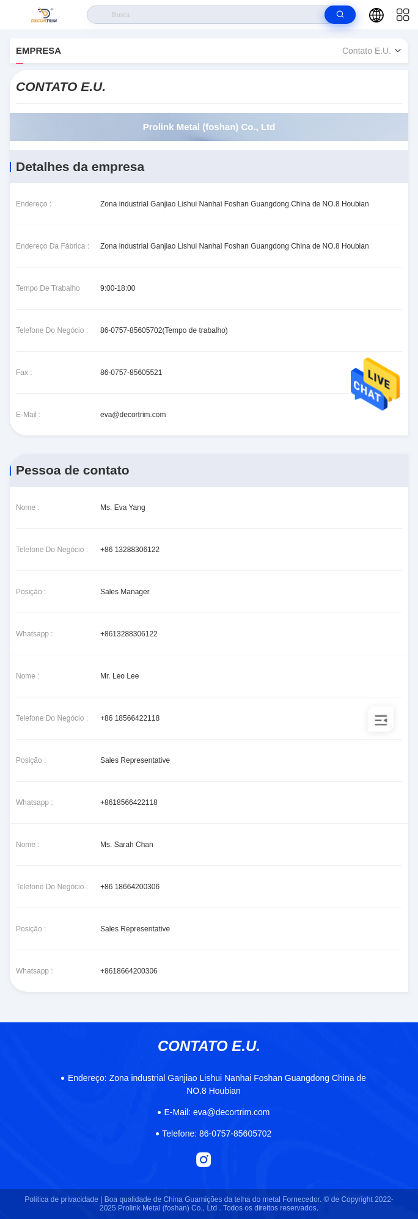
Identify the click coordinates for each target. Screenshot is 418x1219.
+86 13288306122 (130, 549)
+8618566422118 (129, 802)
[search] (340, 14)
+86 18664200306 (130, 886)
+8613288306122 (129, 634)
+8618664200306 (129, 971)
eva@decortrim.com (133, 414)
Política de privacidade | (63, 1199)
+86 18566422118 (130, 718)
